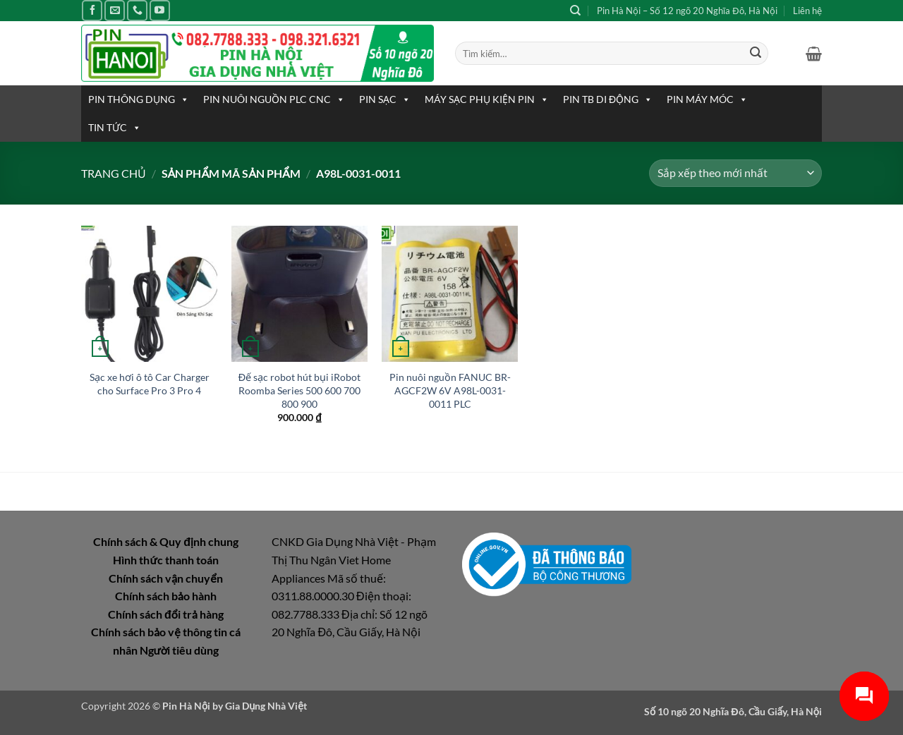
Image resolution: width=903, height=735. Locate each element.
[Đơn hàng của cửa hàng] (735, 173)
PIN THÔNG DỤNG (138, 99)
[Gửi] (756, 54)
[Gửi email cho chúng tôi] (114, 10)
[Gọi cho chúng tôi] (137, 10)
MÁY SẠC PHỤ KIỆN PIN (487, 99)
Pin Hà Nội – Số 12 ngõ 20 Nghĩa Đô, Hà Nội (687, 10)
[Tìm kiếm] (575, 10)
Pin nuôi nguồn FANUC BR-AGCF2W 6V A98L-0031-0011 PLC (450, 390)
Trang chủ (113, 173)
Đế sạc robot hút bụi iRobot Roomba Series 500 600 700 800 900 (299, 390)
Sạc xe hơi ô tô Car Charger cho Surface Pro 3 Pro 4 (150, 383)
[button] (814, 53)
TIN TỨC (114, 128)
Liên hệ (807, 10)
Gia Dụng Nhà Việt (266, 706)
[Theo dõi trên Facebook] (92, 10)
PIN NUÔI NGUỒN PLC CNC (274, 99)
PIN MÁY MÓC (707, 99)
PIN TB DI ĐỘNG (608, 99)
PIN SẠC (385, 99)
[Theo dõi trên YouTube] (160, 10)
